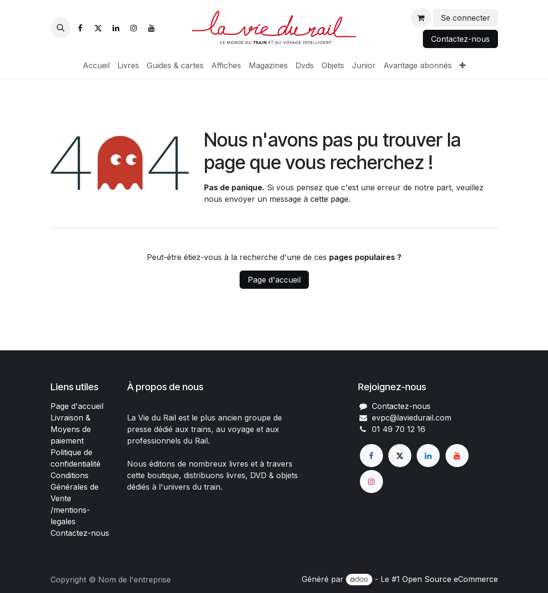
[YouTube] (151, 28)
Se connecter (465, 18)
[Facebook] (80, 28)
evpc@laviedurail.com (411, 417)
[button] (61, 28)
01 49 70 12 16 (398, 429)
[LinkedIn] (116, 28)
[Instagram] (133, 28)
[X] (98, 28)
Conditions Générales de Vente (75, 486)
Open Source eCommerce (450, 579)
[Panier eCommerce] (421, 18)
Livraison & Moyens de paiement (71, 429)
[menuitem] (96, 65)
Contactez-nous (460, 39)
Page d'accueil (274, 279)
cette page (329, 199)
